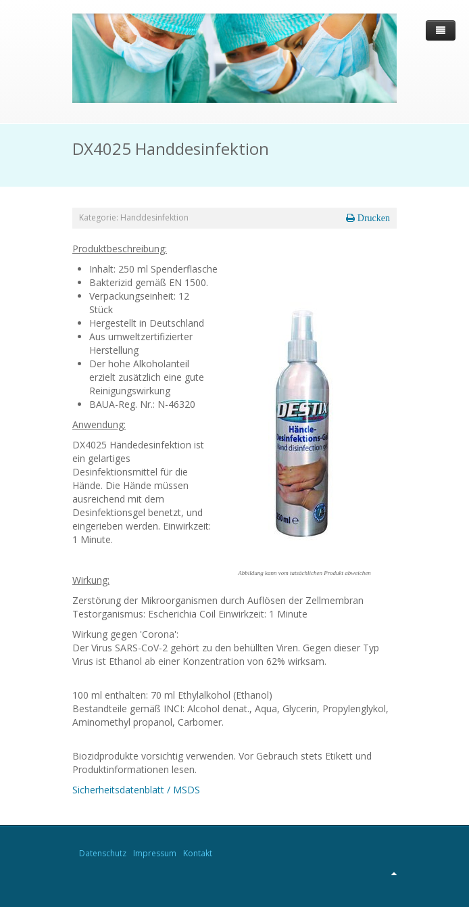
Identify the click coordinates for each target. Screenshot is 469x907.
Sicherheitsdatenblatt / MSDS (136, 789)
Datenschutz (102, 853)
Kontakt (197, 853)
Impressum (154, 853)
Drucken (372, 218)
